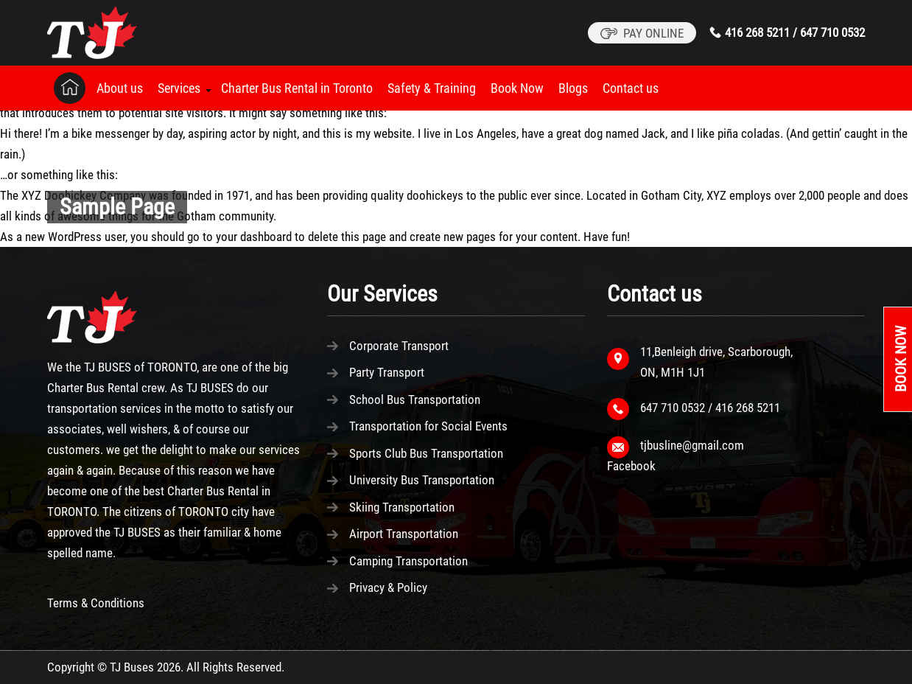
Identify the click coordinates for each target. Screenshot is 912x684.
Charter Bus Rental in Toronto (297, 88)
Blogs (573, 88)
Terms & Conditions (95, 603)
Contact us (631, 88)
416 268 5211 (757, 32)
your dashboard (254, 236)
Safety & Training (431, 88)
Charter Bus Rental (92, 387)
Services (179, 88)
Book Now (517, 88)
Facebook (631, 465)
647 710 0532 (832, 32)
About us (120, 88)
